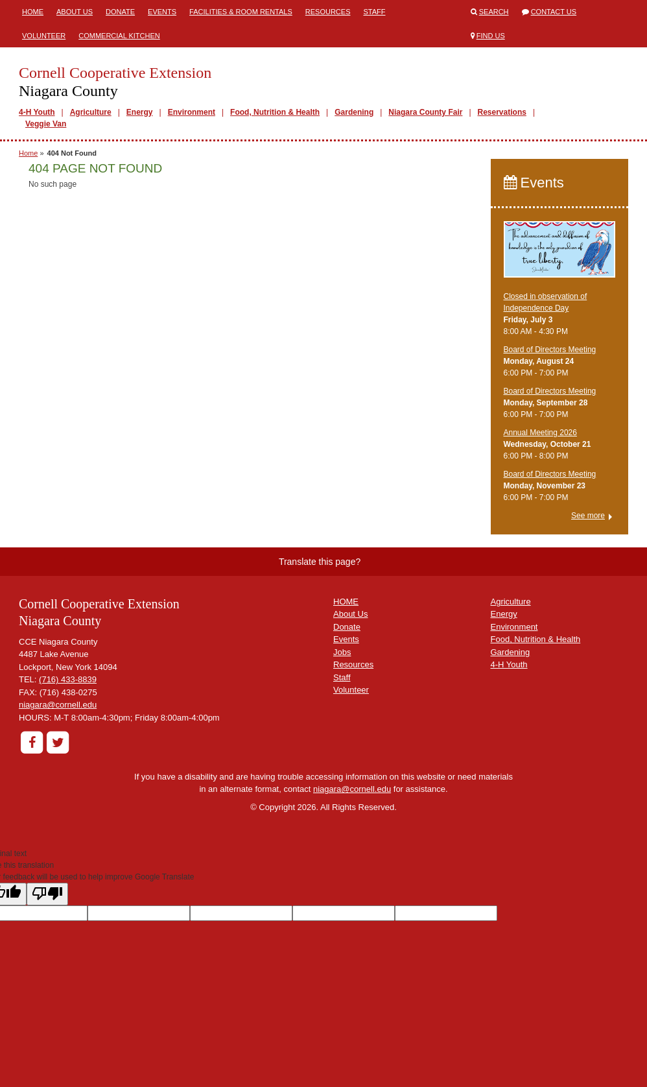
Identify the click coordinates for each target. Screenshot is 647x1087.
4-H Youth (37, 112)
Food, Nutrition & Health (275, 112)
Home (32, 12)
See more (588, 515)
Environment (191, 112)
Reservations (502, 112)
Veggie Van (45, 123)
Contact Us (554, 12)
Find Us (490, 36)
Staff (374, 12)
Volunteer (43, 36)
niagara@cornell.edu (58, 705)
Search (494, 12)
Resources (328, 12)
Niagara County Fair (425, 112)
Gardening (354, 112)
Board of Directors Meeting (550, 349)
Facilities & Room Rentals (240, 12)
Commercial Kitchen (119, 36)
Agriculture (91, 112)
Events (162, 12)
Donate (120, 12)
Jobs (342, 652)
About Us (74, 12)
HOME (346, 601)
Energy (139, 112)
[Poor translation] (47, 894)
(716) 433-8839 (68, 679)
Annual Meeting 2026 (540, 432)
